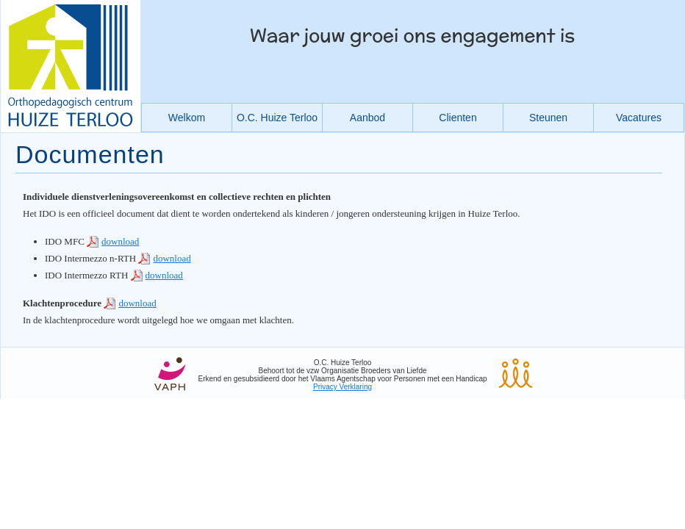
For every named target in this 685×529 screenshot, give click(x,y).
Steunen (548, 117)
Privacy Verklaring (342, 387)
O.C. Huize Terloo (277, 117)
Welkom (186, 117)
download (120, 241)
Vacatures (638, 117)
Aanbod (367, 117)
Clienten (457, 117)
